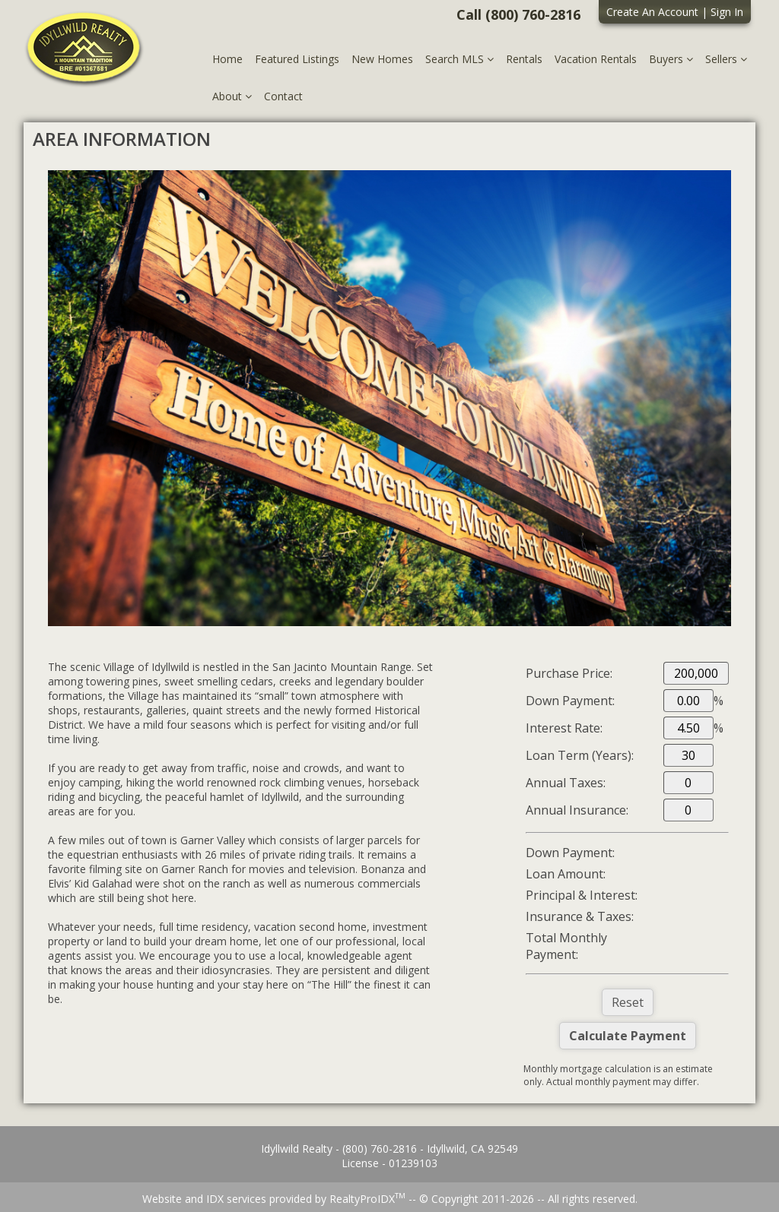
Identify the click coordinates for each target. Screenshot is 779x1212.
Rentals (524, 59)
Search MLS (459, 59)
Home (227, 59)
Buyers (671, 59)
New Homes (382, 59)
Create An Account (652, 12)
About (232, 96)
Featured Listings (297, 59)
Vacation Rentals (596, 59)
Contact (283, 96)
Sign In (727, 12)
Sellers (726, 59)
